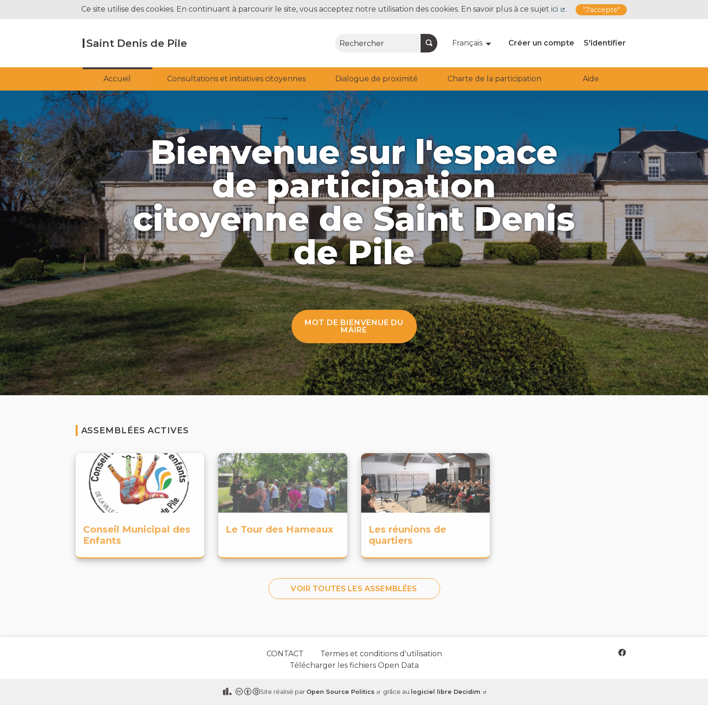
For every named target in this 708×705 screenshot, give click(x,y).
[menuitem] (473, 43)
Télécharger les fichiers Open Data (354, 665)
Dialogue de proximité (376, 78)
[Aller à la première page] (135, 43)
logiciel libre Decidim (449, 691)
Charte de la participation (494, 78)
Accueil (117, 78)
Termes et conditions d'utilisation (381, 653)
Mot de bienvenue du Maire (354, 326)
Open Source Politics (344, 691)
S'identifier (605, 43)
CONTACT (285, 653)
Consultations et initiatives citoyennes (236, 78)
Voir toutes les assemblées (354, 588)
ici (558, 9)
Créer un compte (541, 43)
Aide (591, 78)
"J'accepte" (601, 10)
